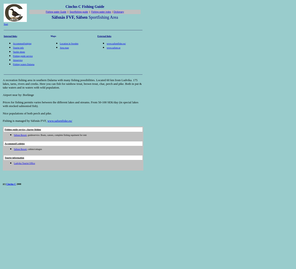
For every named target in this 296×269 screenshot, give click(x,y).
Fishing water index (101, 12)
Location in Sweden (69, 43)
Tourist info (18, 47)
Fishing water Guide (56, 12)
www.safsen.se (113, 47)
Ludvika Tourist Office (24, 163)
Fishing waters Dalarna (23, 64)
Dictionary (119, 12)
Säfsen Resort (20, 135)
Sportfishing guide (79, 12)
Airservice (18, 60)
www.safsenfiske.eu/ (116, 43)
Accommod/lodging (22, 43)
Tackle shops (19, 52)
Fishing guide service (23, 56)
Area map (64, 47)
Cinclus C (11, 184)
